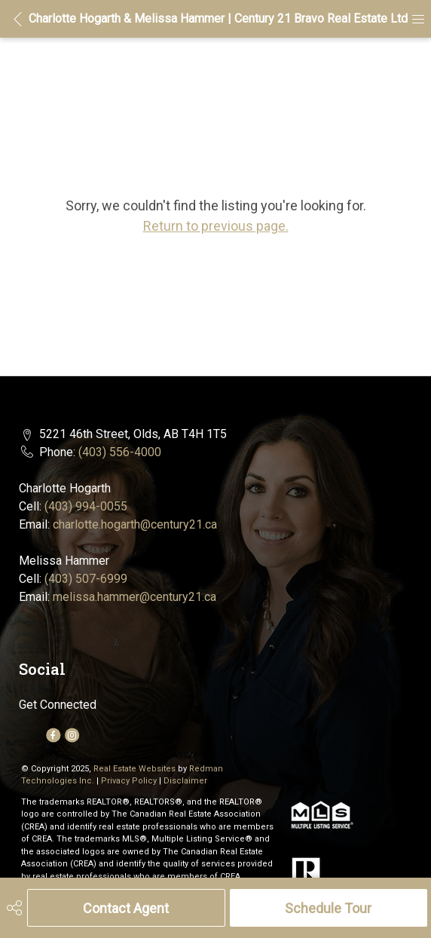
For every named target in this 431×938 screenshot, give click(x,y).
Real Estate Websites (135, 769)
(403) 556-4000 (119, 452)
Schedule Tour (328, 908)
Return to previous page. (216, 226)
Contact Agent (126, 908)
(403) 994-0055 (85, 506)
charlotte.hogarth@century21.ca (135, 524)
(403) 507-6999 (85, 579)
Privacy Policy (129, 781)
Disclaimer (185, 781)
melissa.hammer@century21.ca (134, 597)
